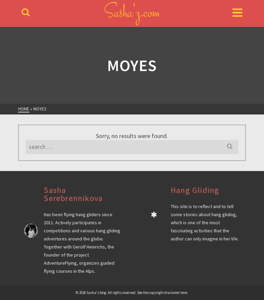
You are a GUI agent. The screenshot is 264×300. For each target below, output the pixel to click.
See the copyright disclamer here (162, 292)
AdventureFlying (60, 263)
